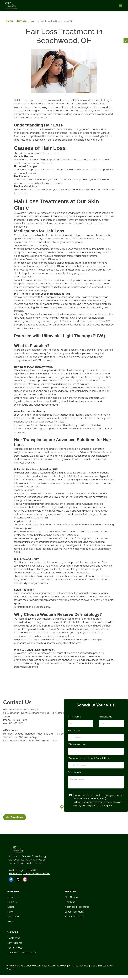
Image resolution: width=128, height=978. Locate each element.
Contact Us (13, 938)
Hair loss (70, 902)
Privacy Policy (14, 965)
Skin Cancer (72, 897)
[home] (11, 5)
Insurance (13, 916)
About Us (12, 902)
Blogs (10, 921)
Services (21, 21)
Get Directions (14, 817)
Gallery (11, 906)
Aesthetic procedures (77, 906)
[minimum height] (96, 782)
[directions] (62, 808)
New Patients (14, 942)
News (10, 911)
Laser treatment (74, 911)
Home (9, 21)
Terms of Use (14, 947)
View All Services (74, 916)
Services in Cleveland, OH (21, 952)
